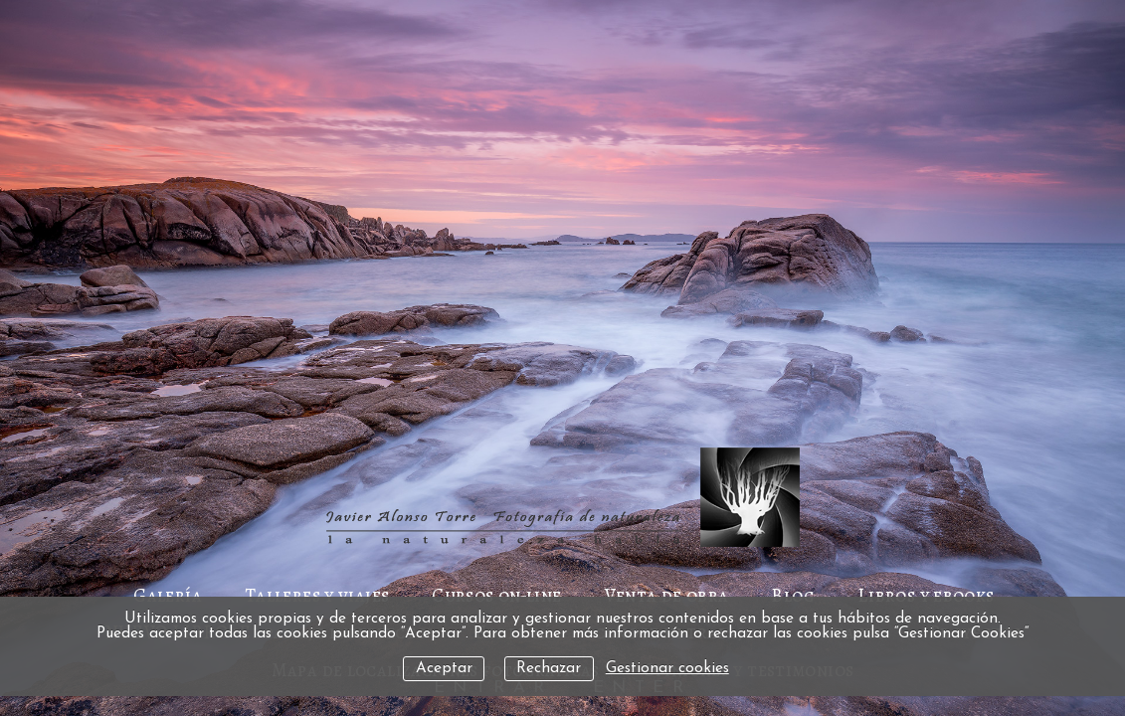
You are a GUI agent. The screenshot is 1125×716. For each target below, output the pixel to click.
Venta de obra (667, 595)
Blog (793, 595)
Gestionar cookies (667, 668)
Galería (167, 595)
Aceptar (444, 668)
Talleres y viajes (317, 595)
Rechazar (548, 668)
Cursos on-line (496, 595)
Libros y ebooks (926, 595)
